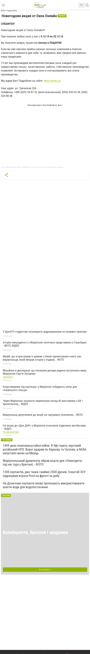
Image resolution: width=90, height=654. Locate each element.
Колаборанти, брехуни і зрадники (35, 532)
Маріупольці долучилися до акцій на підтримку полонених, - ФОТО (43, 414)
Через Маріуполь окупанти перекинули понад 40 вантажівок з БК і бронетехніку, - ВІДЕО (43, 402)
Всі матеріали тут (45, 570)
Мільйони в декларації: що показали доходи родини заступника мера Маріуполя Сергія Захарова (44, 372)
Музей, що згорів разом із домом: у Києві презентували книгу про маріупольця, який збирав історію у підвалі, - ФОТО (42, 358)
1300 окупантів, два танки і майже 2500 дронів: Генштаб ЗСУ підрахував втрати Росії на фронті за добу (44, 474)
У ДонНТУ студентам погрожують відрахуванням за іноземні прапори (45, 331)
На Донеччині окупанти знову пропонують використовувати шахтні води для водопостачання (43, 485)
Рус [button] (81, 5)
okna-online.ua (52, 80)
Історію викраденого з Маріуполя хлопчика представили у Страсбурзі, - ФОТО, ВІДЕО (45, 344)
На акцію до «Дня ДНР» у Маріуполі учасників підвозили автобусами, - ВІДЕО (44, 427)
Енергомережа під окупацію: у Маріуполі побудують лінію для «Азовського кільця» (40, 388)
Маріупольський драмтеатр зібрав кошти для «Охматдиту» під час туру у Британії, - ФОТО (42, 462)
